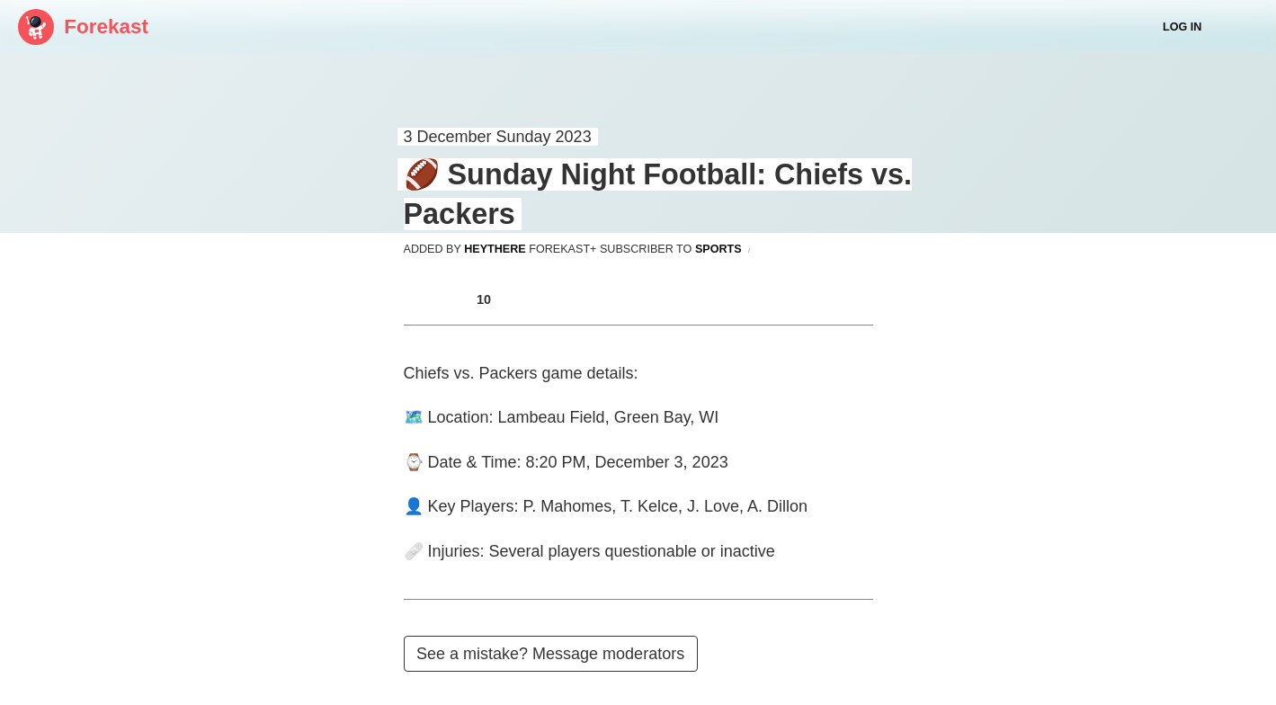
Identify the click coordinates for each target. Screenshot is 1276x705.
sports (718, 249)
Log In (1182, 27)
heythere (495, 249)
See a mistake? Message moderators (550, 654)
